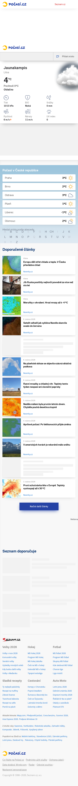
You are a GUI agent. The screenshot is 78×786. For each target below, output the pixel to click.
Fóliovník (24, 730)
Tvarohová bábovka (10, 699)
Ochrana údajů (56, 760)
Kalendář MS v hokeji (37, 669)
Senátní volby (8, 661)
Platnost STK (58, 707)
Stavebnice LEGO (43, 736)
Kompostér (7, 730)
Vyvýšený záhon (36, 730)
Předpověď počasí (34, 715)
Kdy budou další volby (11, 669)
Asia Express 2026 (10, 719)
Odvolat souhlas (45, 765)
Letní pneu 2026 (60, 687)
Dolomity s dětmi (35, 707)
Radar (32, 765)
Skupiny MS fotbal (60, 661)
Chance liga (58, 669)
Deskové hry (18, 740)
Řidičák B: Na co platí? (62, 699)
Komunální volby (9, 657)
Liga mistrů (57, 673)
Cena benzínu (49, 715)
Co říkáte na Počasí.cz (13, 760)
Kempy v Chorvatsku (36, 687)
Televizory (29, 740)
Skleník (16, 730)
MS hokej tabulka (35, 661)
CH (52, 231)
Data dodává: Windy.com (14, 765)
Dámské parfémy (60, 736)
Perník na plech (8, 707)
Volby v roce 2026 (9, 653)
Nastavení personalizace (14, 769)
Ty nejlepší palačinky (11, 687)
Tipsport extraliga (35, 673)
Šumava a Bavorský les (37, 695)
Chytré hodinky (40, 740)
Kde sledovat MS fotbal (62, 665)
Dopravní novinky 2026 (62, 695)
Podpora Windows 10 (28, 719)
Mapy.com (21, 715)
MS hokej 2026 (34, 653)
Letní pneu (6, 740)
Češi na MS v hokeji (36, 665)
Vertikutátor (28, 726)
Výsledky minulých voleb (12, 665)
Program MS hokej (35, 657)
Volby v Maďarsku (9, 673)
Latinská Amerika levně (38, 703)
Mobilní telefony (28, 736)
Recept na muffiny (10, 691)
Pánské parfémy (55, 740)
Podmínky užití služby (36, 760)
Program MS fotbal (61, 657)
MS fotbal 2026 (59, 653)
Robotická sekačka (42, 726)
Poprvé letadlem (35, 691)
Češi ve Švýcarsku (35, 699)
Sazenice (18, 726)
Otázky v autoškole (61, 703)
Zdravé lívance (8, 695)
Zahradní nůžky (58, 726)
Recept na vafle (9, 703)
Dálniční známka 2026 (62, 691)
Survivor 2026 (62, 715)
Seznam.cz (60, 4)
